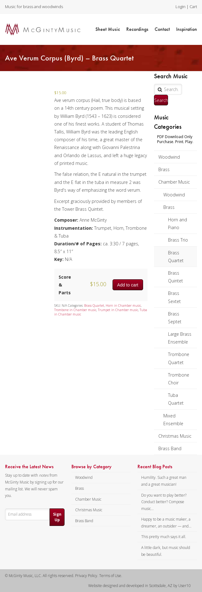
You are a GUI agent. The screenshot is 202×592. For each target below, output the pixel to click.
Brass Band (169, 448)
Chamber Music (174, 182)
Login (180, 6)
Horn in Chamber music (123, 305)
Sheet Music (107, 29)
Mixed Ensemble (173, 419)
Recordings (137, 29)
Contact (162, 29)
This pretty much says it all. (163, 536)
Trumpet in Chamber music (118, 310)
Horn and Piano (177, 223)
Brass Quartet (176, 256)
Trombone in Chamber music (75, 310)
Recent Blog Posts (154, 466)
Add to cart (127, 284)
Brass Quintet (175, 277)
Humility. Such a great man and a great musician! (163, 481)
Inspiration (186, 29)
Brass (164, 169)
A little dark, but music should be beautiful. (165, 551)
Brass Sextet (174, 297)
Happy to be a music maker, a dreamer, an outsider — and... (166, 523)
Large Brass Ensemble (179, 338)
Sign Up (57, 517)
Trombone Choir (178, 379)
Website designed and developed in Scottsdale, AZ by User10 (139, 585)
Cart (193, 6)
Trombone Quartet (178, 358)
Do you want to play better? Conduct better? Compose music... (163, 502)
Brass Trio (178, 240)
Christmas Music (174, 436)
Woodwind (169, 157)
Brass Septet (174, 318)
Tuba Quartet (176, 399)
